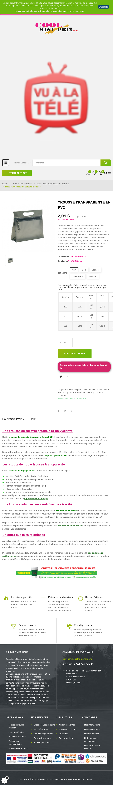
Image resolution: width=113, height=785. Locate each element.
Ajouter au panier (75, 354)
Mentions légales (16, 732)
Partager (60, 411)
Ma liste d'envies (91, 734)
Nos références (41, 729)
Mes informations (92, 725)
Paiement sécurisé (17, 737)
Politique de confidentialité (15, 742)
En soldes (63, 734)
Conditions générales (43, 734)
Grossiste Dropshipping (44, 725)
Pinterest (72, 411)
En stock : (63, 261)
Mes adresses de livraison (92, 747)
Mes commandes (92, 729)
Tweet (66, 411)
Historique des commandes (91, 739)
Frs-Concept (87, 779)
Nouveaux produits (68, 729)
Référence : (64, 257)
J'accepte (103, 7)
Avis (33, 419)
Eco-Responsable (42, 742)
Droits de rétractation (18, 748)
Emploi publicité (66, 738)
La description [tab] (13, 419)
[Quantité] (65, 342)
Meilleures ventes (67, 725)
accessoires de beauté (70, 526)
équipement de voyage (36, 498)
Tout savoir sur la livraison (16, 726)
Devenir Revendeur (42, 738)
